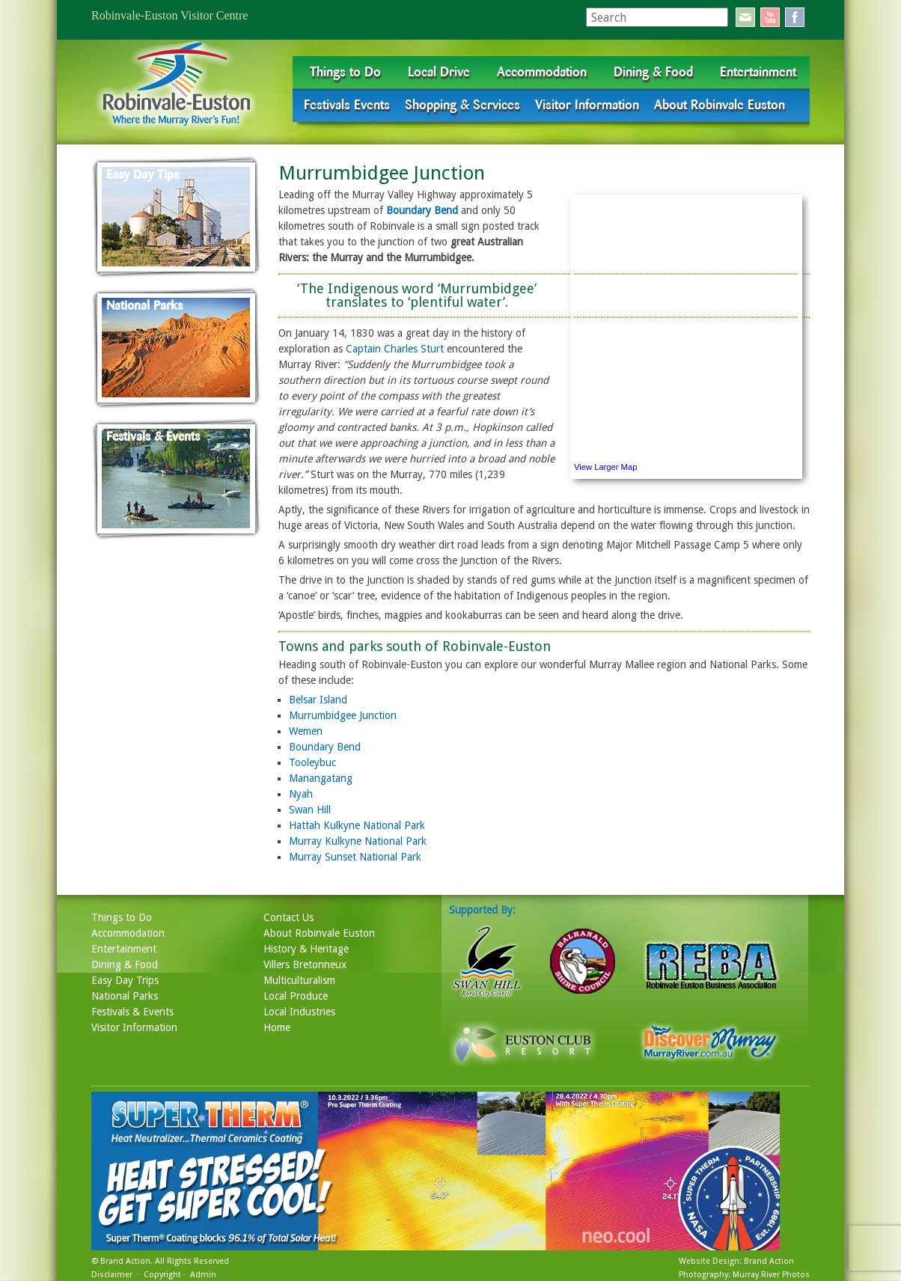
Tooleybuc (312, 762)
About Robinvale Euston (719, 105)
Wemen (306, 731)
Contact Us (288, 917)
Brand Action (125, 1261)
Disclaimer (111, 1275)
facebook (794, 17)
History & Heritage (306, 949)
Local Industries (299, 1012)
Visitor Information (587, 105)
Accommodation (542, 72)
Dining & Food (653, 72)
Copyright (162, 1275)
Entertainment (758, 72)
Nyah (301, 794)
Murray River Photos (771, 1275)
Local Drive (439, 72)
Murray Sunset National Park (355, 857)
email (745, 17)
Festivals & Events (132, 1012)
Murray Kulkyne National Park (358, 841)
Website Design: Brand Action (736, 1261)
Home (276, 1027)
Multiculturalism (299, 980)
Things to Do (345, 72)
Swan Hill (310, 810)
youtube (770, 17)
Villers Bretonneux (304, 964)
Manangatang (320, 778)
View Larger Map (605, 466)
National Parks (124, 996)
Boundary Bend (422, 210)
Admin (203, 1275)
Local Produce (295, 996)
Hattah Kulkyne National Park (357, 825)
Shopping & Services (462, 105)
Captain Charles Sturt (395, 349)
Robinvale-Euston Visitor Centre (169, 15)
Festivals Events (347, 105)
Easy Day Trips (125, 980)
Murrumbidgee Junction (343, 715)
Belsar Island (318, 700)
